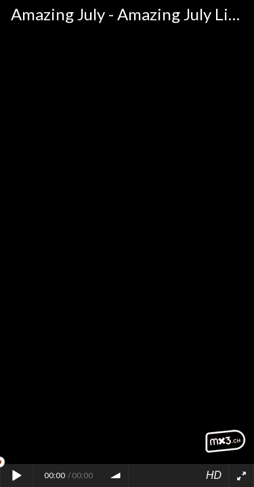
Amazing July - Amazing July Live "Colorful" (132, 14)
